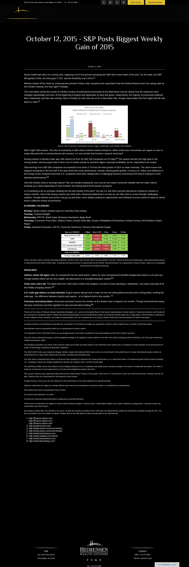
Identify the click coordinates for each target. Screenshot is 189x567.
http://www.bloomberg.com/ (42, 441)
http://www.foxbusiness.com (42, 433)
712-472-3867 (71, 2)
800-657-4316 (145, 558)
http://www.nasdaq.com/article (43, 436)
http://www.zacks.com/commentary (45, 428)
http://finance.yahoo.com (40, 418)
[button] (65, 14)
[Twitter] (104, 2)
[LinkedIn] (110, 2)
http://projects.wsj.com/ (40, 426)
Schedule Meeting (155, 2)
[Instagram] (123, 2)
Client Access (136, 2)
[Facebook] (117, 2)
